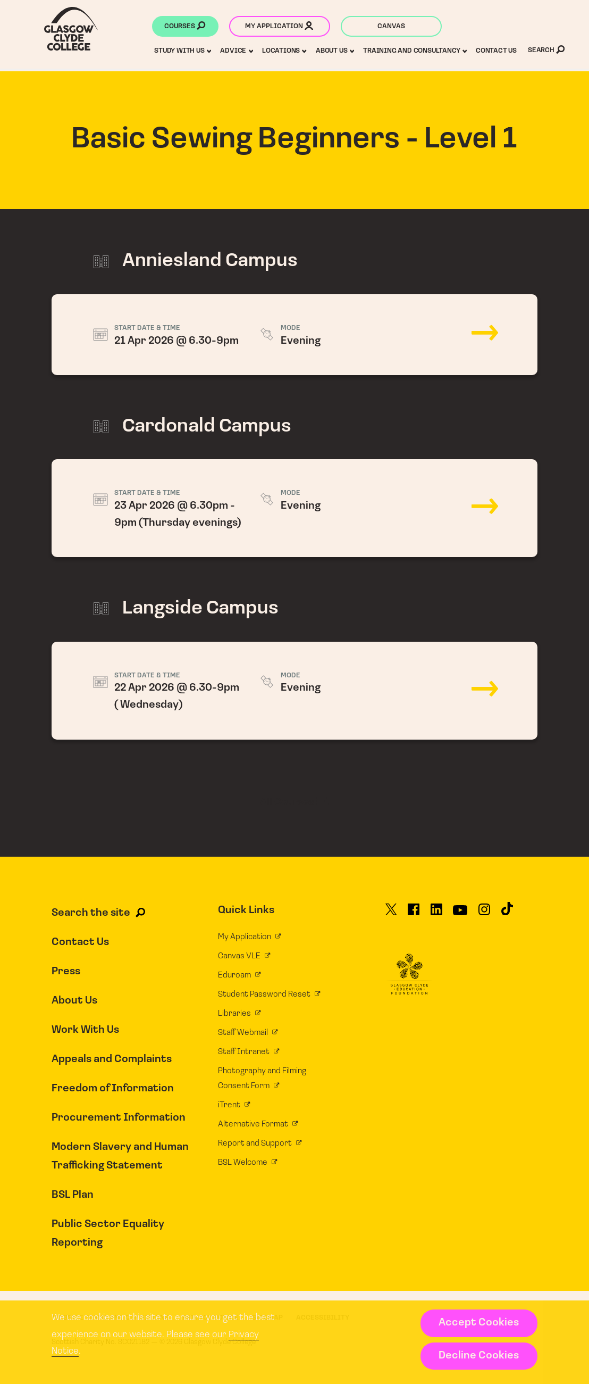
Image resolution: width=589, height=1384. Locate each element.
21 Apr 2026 (294, 334)
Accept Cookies (479, 1322)
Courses (184, 27)
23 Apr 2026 (294, 508)
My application (279, 27)
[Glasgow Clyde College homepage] (71, 29)
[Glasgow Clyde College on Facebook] (413, 914)
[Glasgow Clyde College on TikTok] (507, 913)
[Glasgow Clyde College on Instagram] (484, 914)
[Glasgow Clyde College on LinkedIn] (436, 914)
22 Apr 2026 (294, 691)
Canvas (391, 26)
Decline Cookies (479, 1355)
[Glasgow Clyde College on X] (391, 914)
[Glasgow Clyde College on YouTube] (460, 914)
